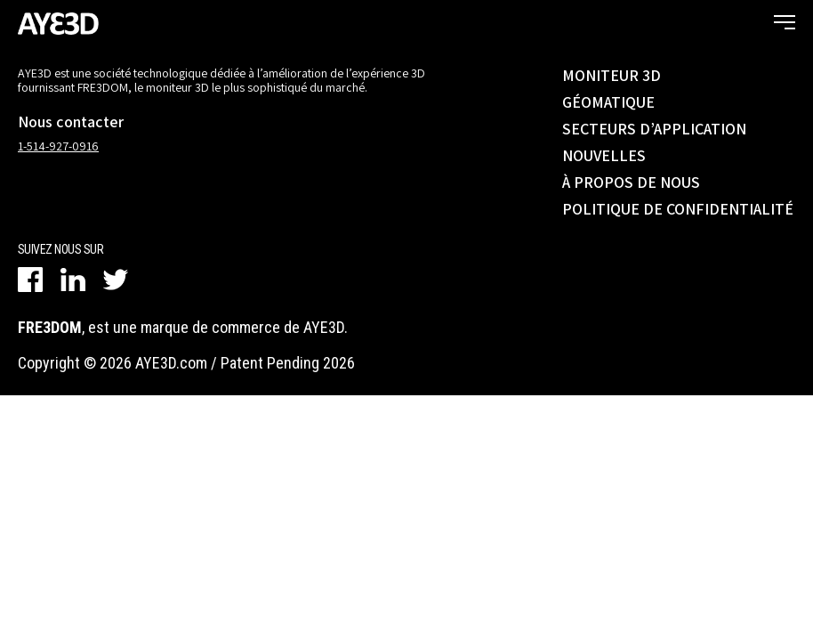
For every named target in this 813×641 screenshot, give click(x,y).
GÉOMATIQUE (608, 102)
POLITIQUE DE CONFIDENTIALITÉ (677, 209)
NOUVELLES (604, 155)
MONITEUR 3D (611, 75)
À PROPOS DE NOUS (631, 182)
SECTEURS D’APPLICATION (654, 128)
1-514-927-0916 (58, 146)
